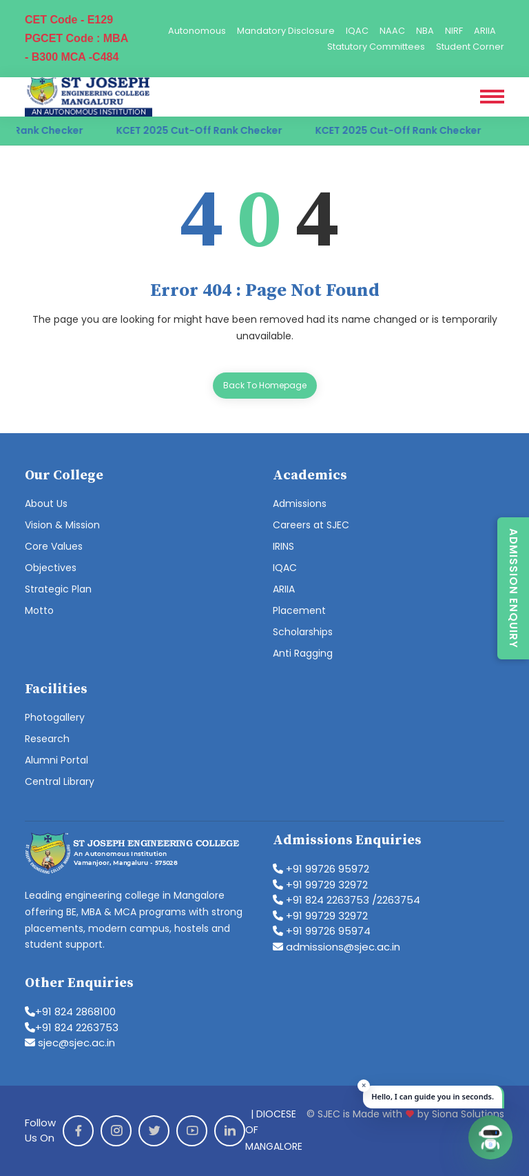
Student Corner (470, 46)
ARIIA (485, 31)
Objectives (50, 568)
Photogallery (55, 717)
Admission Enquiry (513, 588)
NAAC (392, 31)
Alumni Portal (56, 760)
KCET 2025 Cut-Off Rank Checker (210, 130)
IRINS (283, 546)
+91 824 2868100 (70, 1011)
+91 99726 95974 (322, 931)
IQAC (357, 31)
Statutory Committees (376, 46)
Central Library (59, 781)
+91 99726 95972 (321, 868)
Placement (299, 610)
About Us (46, 503)
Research (47, 739)
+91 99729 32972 (320, 884)
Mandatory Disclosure (286, 31)
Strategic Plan (58, 589)
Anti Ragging (303, 653)
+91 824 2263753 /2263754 (346, 900)
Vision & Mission (62, 525)
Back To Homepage (265, 385)
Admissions (299, 503)
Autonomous (197, 31)
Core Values (54, 546)
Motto (39, 610)
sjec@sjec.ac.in (70, 1042)
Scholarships (303, 632)
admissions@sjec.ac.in (336, 946)
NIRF (454, 31)
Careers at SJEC (311, 525)
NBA (425, 31)
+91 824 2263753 (71, 1027)
